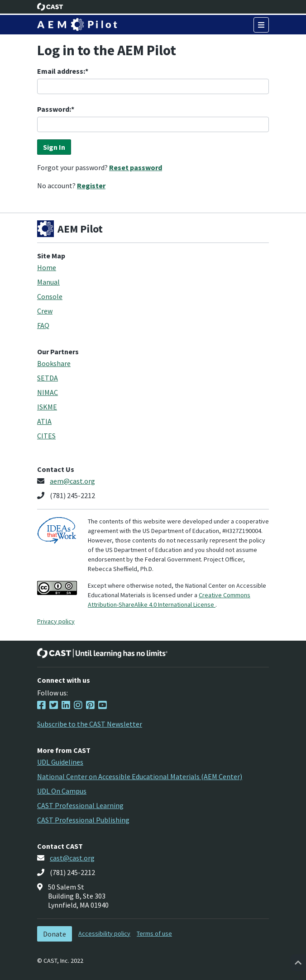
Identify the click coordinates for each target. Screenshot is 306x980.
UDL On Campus (61, 790)
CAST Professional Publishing (83, 819)
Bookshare (54, 363)
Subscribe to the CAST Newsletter (89, 723)
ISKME (47, 406)
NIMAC (47, 392)
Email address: (61, 71)
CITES (46, 435)
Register (91, 185)
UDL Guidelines (60, 761)
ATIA (44, 421)
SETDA (47, 377)
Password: (54, 109)
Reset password (135, 167)
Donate (54, 933)
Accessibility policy (104, 933)
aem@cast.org (72, 480)
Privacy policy (56, 621)
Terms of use (154, 933)
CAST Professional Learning (80, 805)
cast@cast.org (72, 857)
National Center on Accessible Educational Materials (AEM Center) (139, 776)
